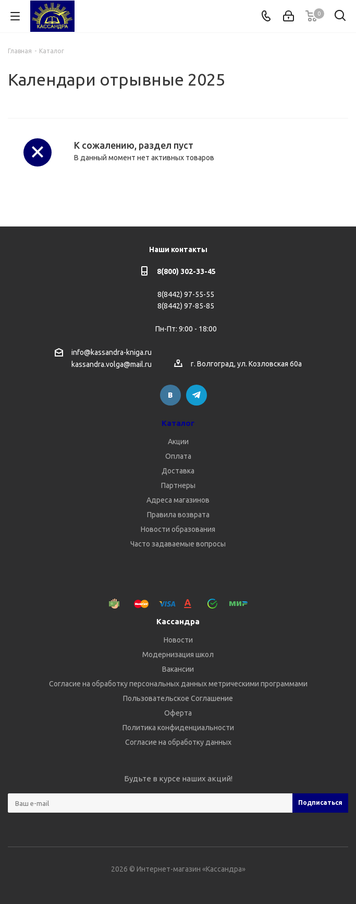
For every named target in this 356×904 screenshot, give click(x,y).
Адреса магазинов (178, 500)
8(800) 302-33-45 (186, 271)
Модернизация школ (178, 654)
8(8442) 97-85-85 (185, 306)
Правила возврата (178, 514)
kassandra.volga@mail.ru (111, 365)
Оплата (178, 456)
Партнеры (178, 485)
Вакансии (178, 669)
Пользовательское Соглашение (178, 698)
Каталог (178, 423)
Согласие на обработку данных (178, 742)
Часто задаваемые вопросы (178, 544)
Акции (178, 441)
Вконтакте (170, 395)
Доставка (178, 471)
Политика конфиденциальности (178, 727)
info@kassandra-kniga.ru (111, 352)
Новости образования (178, 529)
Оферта (178, 713)
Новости (178, 640)
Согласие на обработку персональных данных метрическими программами (178, 684)
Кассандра (178, 621)
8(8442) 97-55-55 (185, 294)
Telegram (196, 395)
